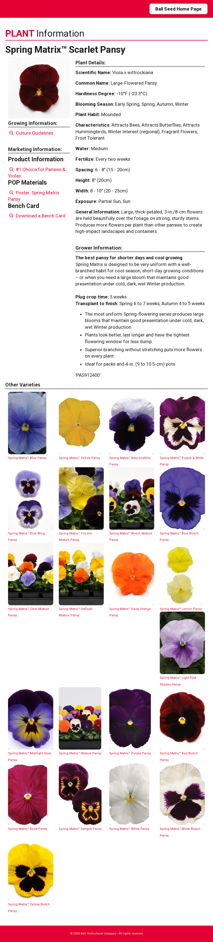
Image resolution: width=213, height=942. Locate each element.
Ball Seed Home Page (178, 9)
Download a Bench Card (36, 215)
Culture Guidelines (30, 133)
